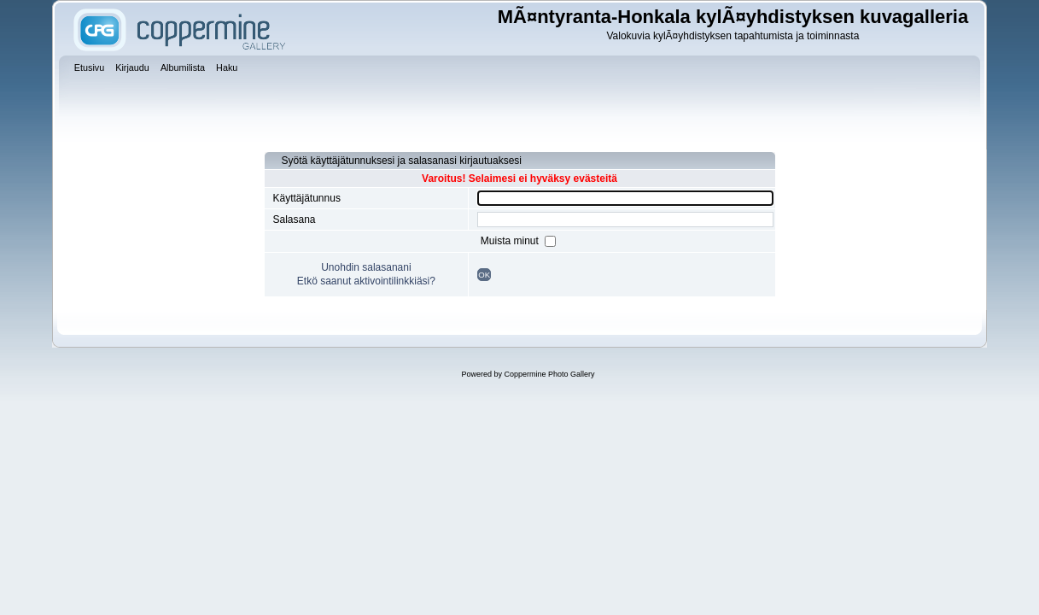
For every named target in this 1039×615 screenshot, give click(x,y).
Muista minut (511, 241)
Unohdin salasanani (366, 267)
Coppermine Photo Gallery (549, 374)
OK (484, 274)
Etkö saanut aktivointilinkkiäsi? (366, 281)
